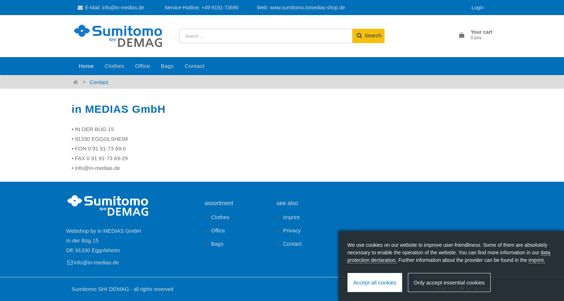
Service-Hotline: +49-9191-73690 (201, 7)
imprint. (536, 260)
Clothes (114, 66)
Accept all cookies (374, 282)
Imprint (291, 217)
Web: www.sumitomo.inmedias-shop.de (301, 7)
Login (478, 7)
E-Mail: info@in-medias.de (111, 7)
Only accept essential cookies (449, 282)
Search (368, 35)
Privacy (292, 230)
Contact (194, 66)
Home (86, 66)
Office (142, 66)
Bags (167, 66)
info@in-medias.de (92, 262)
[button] (475, 35)
